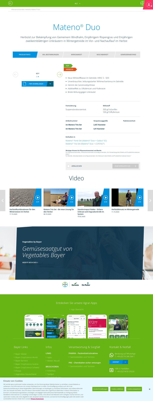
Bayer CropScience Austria (26, 364)
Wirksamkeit (76, 54)
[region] (76, 389)
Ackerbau (51, 370)
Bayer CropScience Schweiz (27, 367)
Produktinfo (24, 54)
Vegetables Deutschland (25, 374)
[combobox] (38, 84)
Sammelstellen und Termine (82, 357)
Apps (49, 357)
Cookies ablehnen (117, 389)
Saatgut (50, 374)
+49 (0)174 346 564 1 (126, 356)
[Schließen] (149, 389)
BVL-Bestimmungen (50, 54)
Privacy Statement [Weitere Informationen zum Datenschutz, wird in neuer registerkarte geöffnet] (37, 399)
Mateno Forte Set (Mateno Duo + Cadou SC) (86, 140)
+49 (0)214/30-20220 (125, 371)
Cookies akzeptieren (134, 389)
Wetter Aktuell (53, 360)
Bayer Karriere (21, 360)
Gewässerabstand (128, 54)
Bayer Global (20, 354)
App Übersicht (77, 309)
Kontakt (116, 362)
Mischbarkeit (102, 54)
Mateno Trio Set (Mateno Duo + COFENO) (85, 143)
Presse (18, 371)
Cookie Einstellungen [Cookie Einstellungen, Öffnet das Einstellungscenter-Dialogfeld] (100, 389)
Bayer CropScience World (26, 357)
